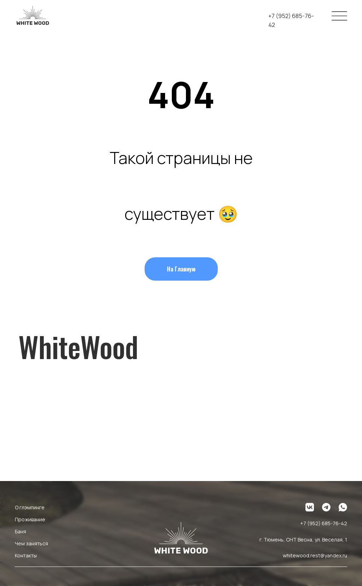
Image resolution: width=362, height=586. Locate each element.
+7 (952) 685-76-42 (323, 523)
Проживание (30, 519)
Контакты (26, 555)
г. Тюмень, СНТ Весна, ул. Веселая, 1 (303, 539)
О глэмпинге (30, 507)
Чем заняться (31, 543)
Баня (20, 531)
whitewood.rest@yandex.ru (315, 555)
